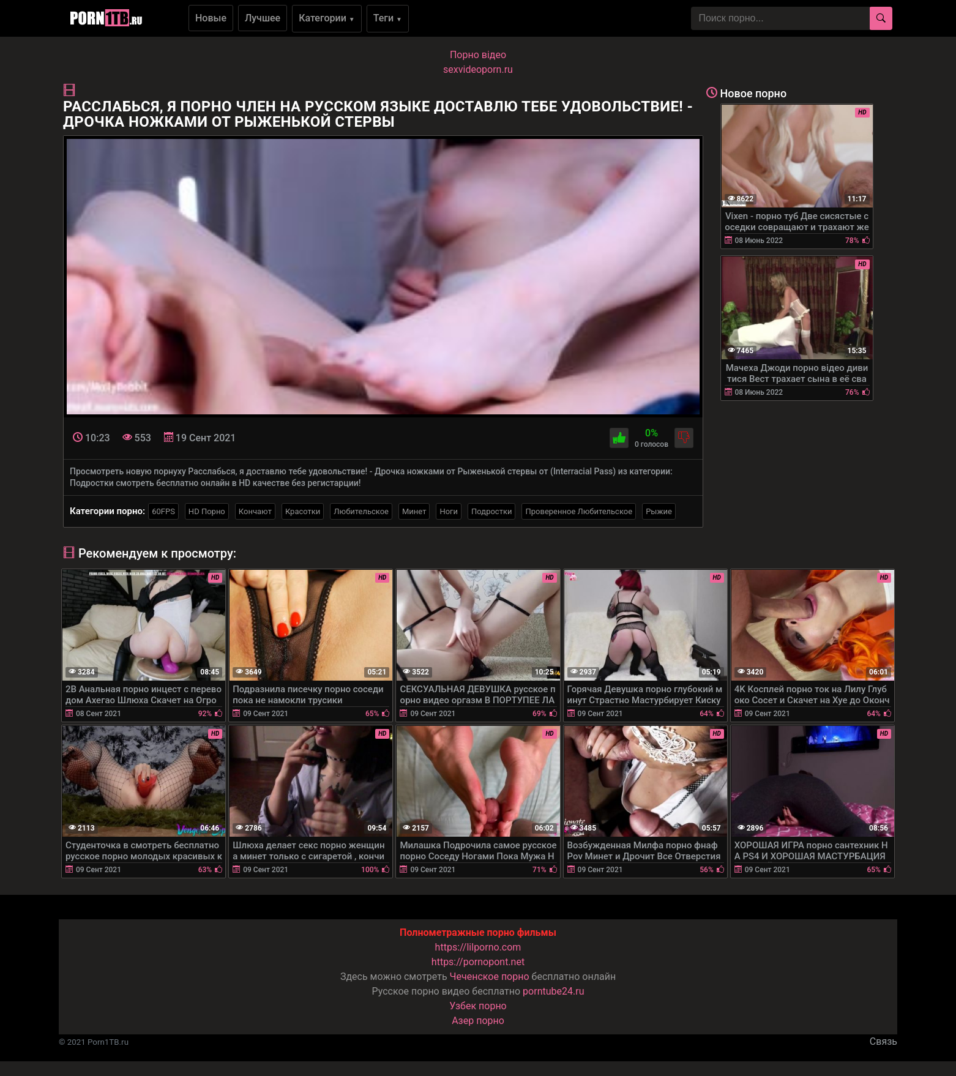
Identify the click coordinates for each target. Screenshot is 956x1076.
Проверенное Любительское (578, 511)
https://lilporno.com (478, 947)
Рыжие (659, 511)
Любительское (361, 511)
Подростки (491, 511)
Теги (387, 18)
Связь (883, 1041)
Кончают (255, 511)
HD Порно (207, 511)
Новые (210, 18)
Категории (327, 18)
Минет (414, 511)
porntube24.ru (553, 991)
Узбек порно (478, 1006)
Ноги (448, 511)
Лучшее (262, 18)
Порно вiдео (478, 55)
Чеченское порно (489, 976)
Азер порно (478, 1020)
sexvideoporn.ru (478, 69)
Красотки (302, 511)
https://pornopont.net (478, 962)
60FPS (163, 511)
